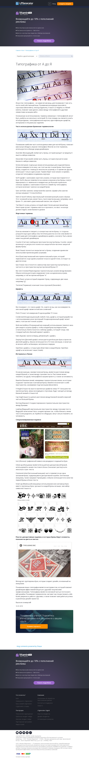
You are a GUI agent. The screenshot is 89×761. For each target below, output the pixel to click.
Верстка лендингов (44, 714)
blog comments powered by (29, 646)
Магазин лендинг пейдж (23, 719)
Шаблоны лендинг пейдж (24, 716)
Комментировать (34, 626)
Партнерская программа (24, 722)
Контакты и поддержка (45, 703)
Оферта (40, 706)
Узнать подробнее (44, 41)
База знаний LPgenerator (24, 704)
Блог (17, 698)
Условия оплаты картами (23, 757)
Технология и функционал (24, 714)
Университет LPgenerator (24, 701)
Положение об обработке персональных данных (46, 699)
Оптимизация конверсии (45, 719)
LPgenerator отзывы (22, 706)
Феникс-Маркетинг (32, 739)
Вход (54, 4)
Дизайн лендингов (43, 716)
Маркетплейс (20, 724)
